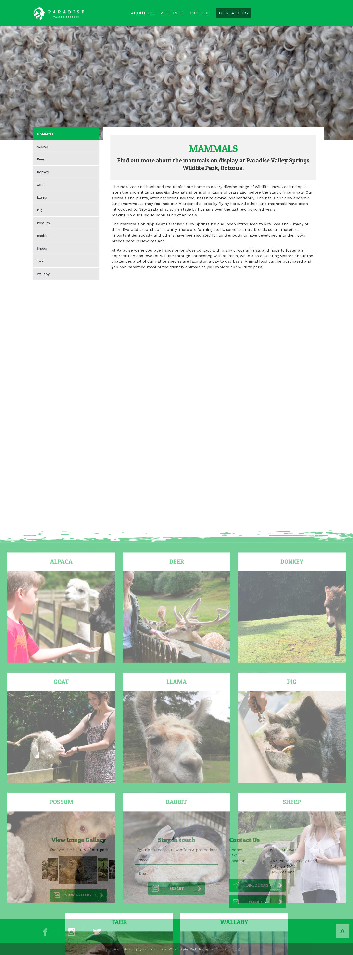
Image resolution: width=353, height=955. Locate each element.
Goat (41, 185)
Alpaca (42, 146)
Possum (43, 223)
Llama (42, 197)
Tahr (40, 261)
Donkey (43, 172)
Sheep (42, 248)
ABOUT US (142, 12)
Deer (40, 159)
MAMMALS (45, 134)
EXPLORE (200, 12)
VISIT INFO (172, 12)
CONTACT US (233, 12)
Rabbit (42, 236)
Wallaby (43, 274)
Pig (39, 210)
